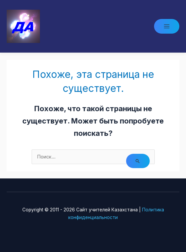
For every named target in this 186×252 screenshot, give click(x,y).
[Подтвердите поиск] (137, 161)
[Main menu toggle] (166, 26)
